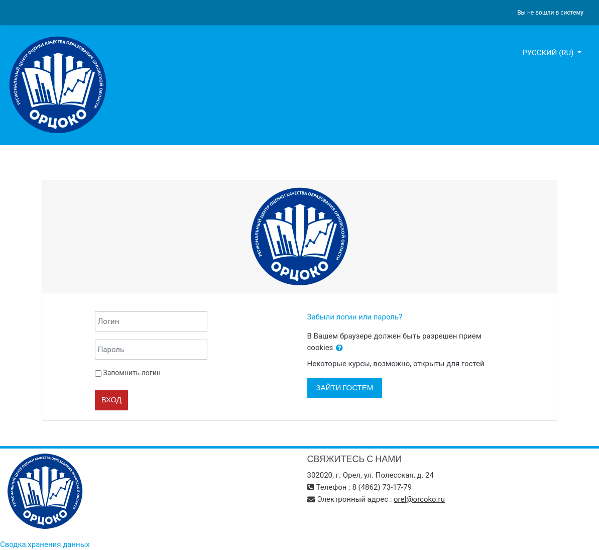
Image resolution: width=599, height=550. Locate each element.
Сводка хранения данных (45, 544)
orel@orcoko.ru (419, 499)
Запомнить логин (131, 373)
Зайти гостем (345, 387)
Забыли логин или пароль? (355, 316)
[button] (339, 348)
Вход (111, 399)
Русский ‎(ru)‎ (548, 52)
